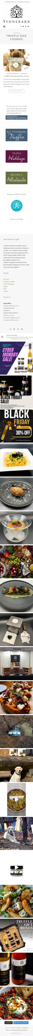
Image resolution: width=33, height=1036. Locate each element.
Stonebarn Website (10, 2)
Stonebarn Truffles (9, 282)
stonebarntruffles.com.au (11, 320)
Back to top (16, 1033)
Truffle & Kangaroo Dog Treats (16, 76)
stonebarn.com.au (8, 315)
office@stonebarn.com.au (11, 306)
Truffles (24, 73)
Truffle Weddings (8, 284)
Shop (4, 289)
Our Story (6, 279)
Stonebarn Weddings (23, 2)
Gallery (5, 286)
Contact (5, 291)
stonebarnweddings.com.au (11, 317)
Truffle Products (13, 73)
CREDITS (18, 1028)
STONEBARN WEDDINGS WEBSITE (19, 1030)
